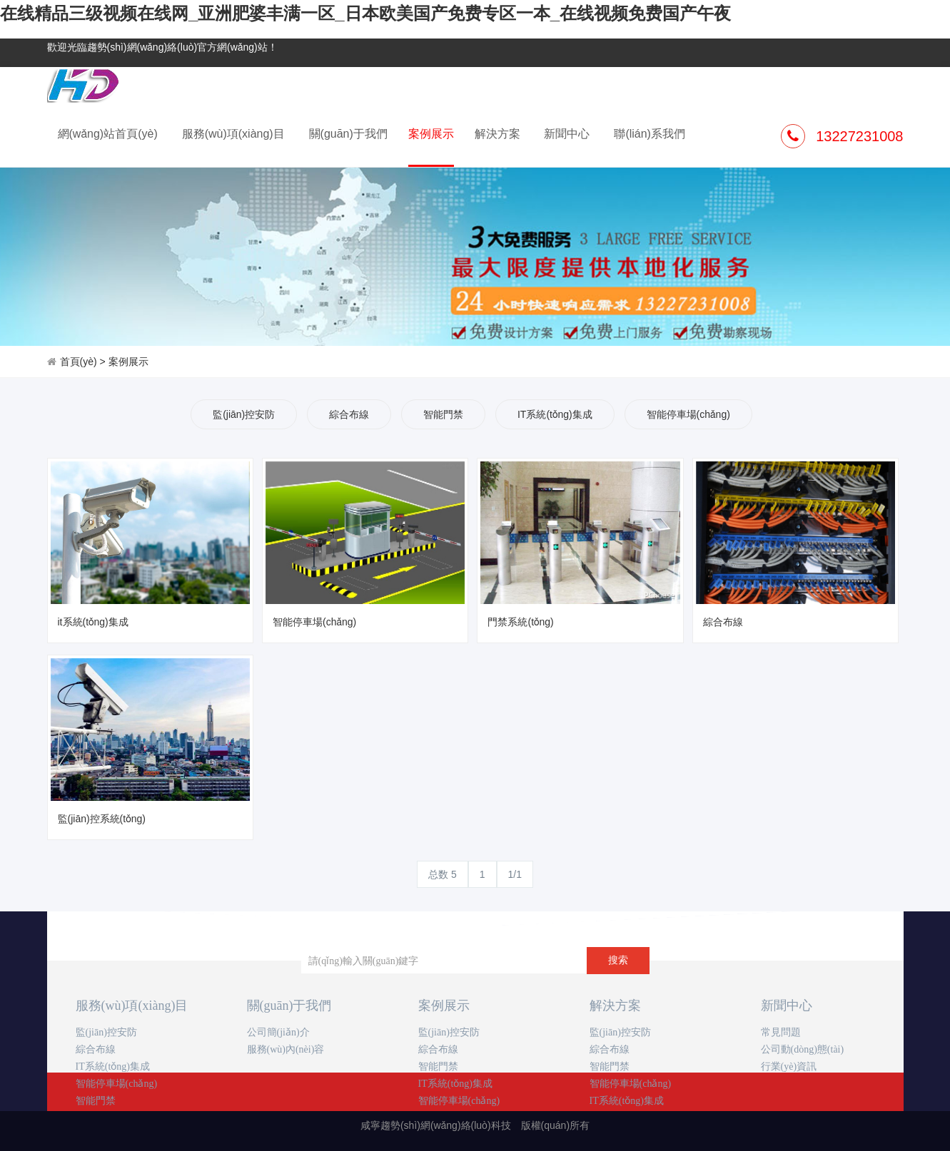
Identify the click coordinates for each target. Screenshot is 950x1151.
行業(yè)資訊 (789, 1066)
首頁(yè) (78, 361)
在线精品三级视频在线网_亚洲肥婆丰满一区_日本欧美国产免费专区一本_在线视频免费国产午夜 (365, 13)
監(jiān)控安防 (244, 414)
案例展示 (431, 146)
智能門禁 (443, 414)
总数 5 (442, 874)
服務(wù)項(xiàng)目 (233, 134)
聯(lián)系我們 (649, 134)
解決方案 (497, 134)
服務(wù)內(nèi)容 (286, 1049)
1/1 (515, 874)
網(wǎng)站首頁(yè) (108, 134)
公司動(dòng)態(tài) (802, 1049)
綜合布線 (349, 414)
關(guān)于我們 (348, 134)
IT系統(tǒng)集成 (554, 414)
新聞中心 (567, 134)
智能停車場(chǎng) (688, 414)
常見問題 (781, 1032)
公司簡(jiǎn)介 (278, 1032)
